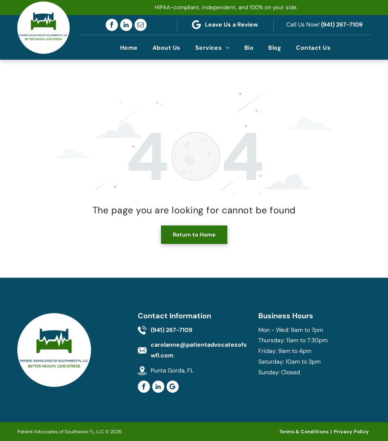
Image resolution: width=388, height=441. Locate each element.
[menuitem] (129, 47)
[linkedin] (126, 25)
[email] (140, 25)
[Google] (173, 387)
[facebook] (112, 25)
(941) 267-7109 (342, 24)
